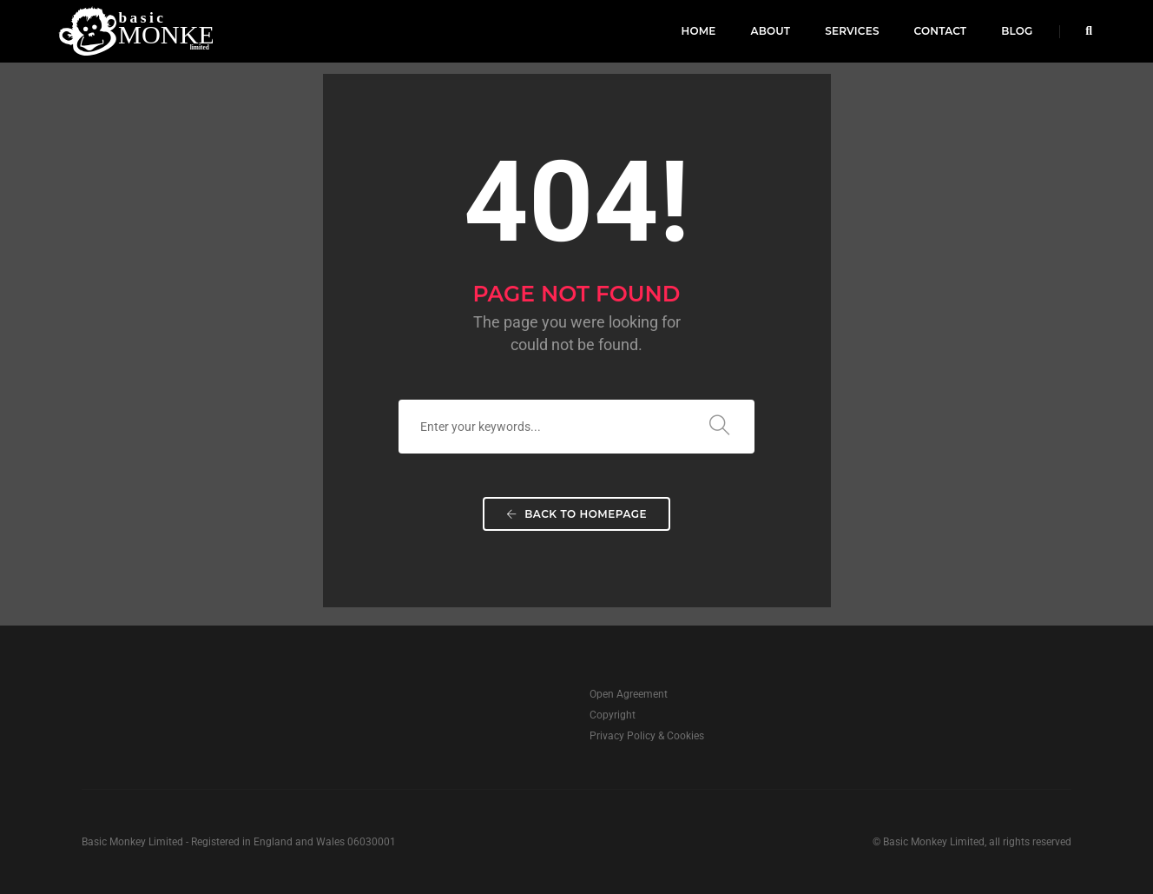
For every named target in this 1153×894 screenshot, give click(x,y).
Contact (940, 30)
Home (698, 30)
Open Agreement (629, 694)
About (771, 30)
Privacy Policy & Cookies (647, 736)
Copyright (613, 715)
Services (852, 30)
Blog (1016, 30)
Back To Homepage (576, 513)
